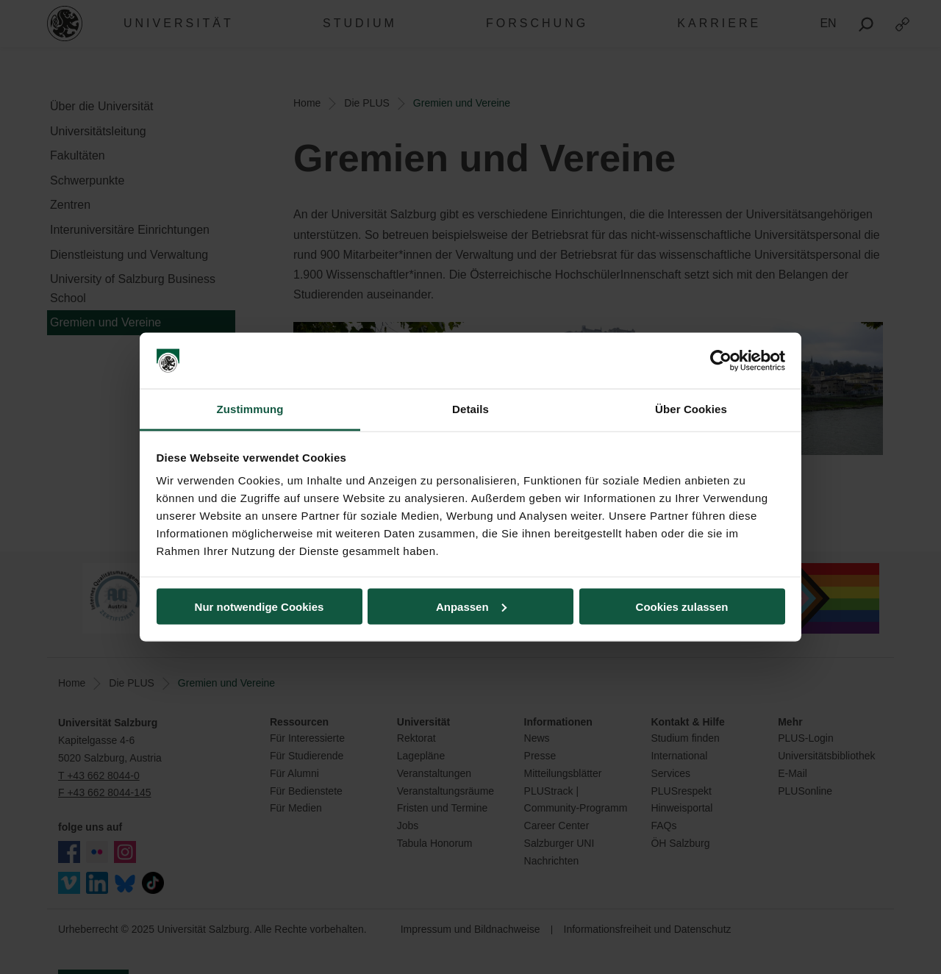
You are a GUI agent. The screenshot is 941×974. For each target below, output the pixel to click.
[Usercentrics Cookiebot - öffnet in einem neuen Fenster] (720, 361)
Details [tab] (470, 409)
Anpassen (471, 606)
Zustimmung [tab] (250, 409)
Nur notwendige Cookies (259, 606)
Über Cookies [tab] (691, 409)
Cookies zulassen (682, 606)
